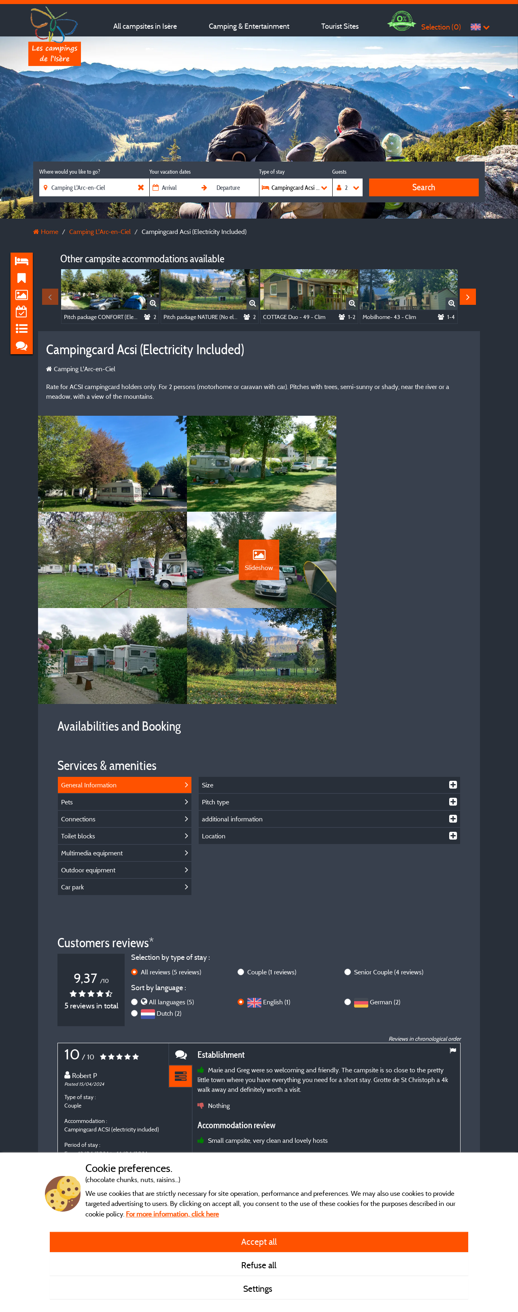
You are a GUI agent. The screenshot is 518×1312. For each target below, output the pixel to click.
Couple (271, 878)
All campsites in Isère (145, 26)
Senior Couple (388, 878)
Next (468, 297)
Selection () (441, 27)
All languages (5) (171, 908)
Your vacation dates (170, 171)
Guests (339, 171)
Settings (258, 1288)
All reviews (171, 878)
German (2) (385, 908)
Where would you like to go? (69, 171)
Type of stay (271, 171)
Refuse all (258, 1265)
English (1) (276, 908)
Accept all (259, 1241)
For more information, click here (172, 1214)
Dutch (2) (169, 919)
